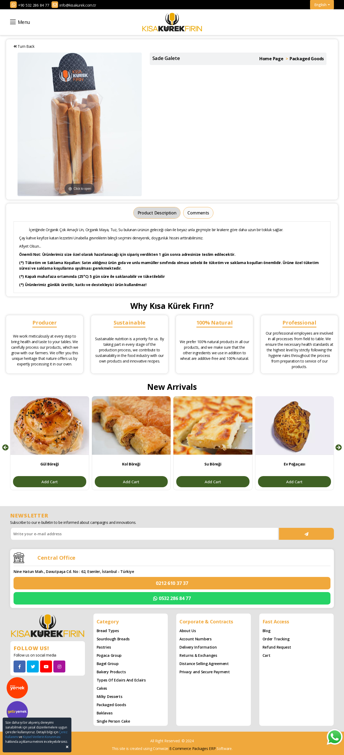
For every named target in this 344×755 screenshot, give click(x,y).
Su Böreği (212, 464)
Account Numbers (195, 638)
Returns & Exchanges (198, 655)
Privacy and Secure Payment (204, 671)
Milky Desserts (109, 696)
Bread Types (108, 630)
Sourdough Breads (113, 638)
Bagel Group (108, 663)
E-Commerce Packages (188, 748)
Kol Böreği (131, 464)
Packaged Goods (111, 704)
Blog (266, 630)
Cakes (102, 688)
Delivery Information (198, 647)
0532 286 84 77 (172, 598)
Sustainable (129, 322)
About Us (187, 630)
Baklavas (105, 712)
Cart (266, 655)
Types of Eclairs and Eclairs (121, 680)
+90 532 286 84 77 (33, 5)
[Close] (67, 747)
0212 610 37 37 (172, 583)
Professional (299, 322)
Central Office (56, 557)
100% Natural (214, 322)
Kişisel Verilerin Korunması (41, 737)
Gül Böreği (49, 464)
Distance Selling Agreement (204, 663)
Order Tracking (276, 638)
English (322, 4)
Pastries (104, 647)
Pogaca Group (109, 655)
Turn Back (24, 46)
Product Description (157, 213)
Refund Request (277, 647)
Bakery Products (111, 671)
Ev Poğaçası (294, 464)
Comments (198, 213)
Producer (44, 322)
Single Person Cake (113, 721)
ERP (212, 748)
